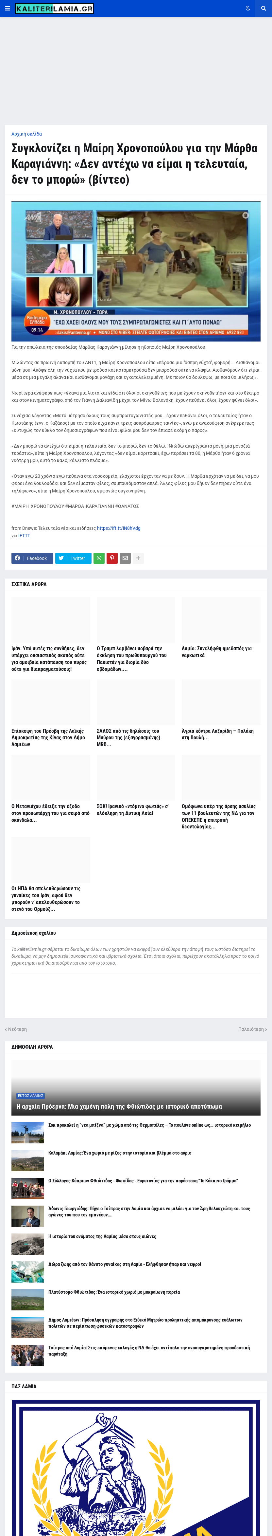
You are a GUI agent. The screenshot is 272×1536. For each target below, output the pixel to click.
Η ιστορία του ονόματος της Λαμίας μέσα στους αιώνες (102, 1236)
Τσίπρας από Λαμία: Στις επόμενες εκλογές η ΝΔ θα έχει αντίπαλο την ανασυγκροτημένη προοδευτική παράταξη (149, 1351)
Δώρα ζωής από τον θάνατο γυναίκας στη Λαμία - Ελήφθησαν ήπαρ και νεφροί (124, 1264)
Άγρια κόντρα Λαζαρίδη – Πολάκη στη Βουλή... (218, 734)
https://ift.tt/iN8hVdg (119, 528)
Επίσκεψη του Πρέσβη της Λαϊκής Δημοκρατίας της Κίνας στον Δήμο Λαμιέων (48, 738)
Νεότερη (17, 1029)
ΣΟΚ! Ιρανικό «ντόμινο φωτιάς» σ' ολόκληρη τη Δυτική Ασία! (133, 809)
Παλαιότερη (251, 1029)
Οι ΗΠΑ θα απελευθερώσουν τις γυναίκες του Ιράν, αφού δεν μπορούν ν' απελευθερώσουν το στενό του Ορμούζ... (45, 898)
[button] (7, 8)
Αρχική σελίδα (26, 134)
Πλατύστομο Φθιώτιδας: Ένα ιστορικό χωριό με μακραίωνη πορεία (114, 1292)
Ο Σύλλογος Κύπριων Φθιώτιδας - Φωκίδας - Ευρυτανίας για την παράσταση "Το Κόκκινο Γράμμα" (143, 1181)
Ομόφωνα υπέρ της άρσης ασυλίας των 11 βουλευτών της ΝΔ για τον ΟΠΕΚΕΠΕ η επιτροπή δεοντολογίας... (219, 816)
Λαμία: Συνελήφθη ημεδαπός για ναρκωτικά (217, 651)
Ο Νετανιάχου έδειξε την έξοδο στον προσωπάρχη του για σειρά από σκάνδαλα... (50, 813)
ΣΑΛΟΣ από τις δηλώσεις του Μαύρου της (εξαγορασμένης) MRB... (128, 738)
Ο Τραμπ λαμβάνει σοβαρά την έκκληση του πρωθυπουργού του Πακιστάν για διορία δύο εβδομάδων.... (132, 658)
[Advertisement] (136, 71)
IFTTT (24, 535)
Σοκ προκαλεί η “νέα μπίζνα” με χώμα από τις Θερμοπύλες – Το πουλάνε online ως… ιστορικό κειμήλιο (149, 1125)
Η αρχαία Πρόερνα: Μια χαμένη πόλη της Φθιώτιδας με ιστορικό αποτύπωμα (119, 1106)
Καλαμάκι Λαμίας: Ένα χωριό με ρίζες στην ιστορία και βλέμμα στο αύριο (119, 1153)
